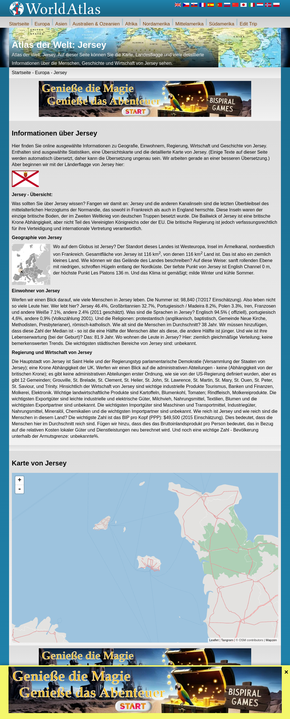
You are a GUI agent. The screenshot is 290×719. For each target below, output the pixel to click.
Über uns (120, 713)
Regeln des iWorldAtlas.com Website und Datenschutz (170, 713)
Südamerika (221, 24)
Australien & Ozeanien (96, 24)
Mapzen (271, 640)
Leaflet (214, 640)
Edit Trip (248, 24)
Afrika (131, 24)
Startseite (19, 24)
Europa (42, 24)
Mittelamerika (189, 24)
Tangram (227, 640)
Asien (61, 24)
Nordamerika (156, 24)
